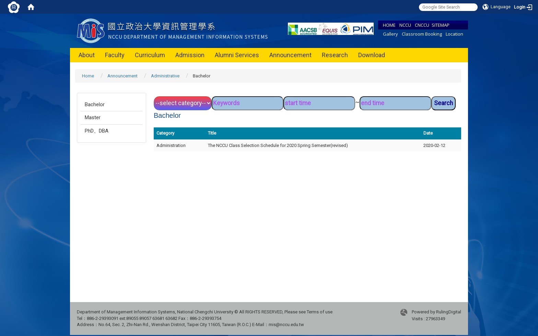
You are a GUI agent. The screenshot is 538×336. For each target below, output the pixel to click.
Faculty (115, 55)
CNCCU (422, 25)
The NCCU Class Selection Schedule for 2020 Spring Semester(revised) (278, 145)
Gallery (390, 34)
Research (335, 55)
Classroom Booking (422, 34)
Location (454, 34)
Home (88, 75)
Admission (189, 55)
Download (371, 55)
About (87, 55)
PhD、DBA (96, 131)
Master (93, 117)
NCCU (405, 25)
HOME (389, 25)
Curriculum (150, 55)
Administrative (165, 75)
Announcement (290, 55)
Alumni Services (237, 55)
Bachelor (95, 104)
